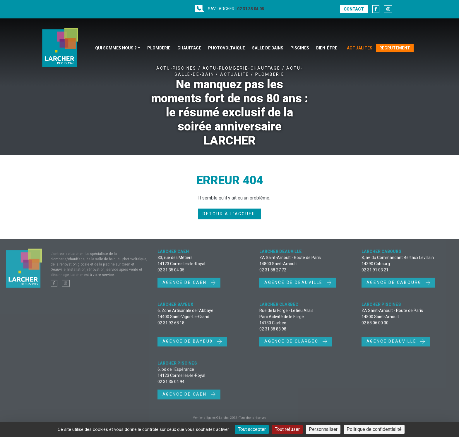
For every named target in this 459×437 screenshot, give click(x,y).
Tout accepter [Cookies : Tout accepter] (252, 429)
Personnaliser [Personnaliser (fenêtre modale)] (323, 429)
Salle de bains (267, 48)
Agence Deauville (392, 344)
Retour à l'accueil (229, 213)
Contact (354, 9)
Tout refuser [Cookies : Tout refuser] (287, 429)
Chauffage (189, 48)
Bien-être (326, 48)
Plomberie (158, 48)
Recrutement (394, 48)
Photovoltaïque (226, 48)
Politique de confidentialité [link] (374, 429)
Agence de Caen (185, 285)
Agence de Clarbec (292, 344)
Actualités (359, 48)
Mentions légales (204, 420)
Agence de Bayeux (188, 344)
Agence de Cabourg (394, 285)
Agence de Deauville (294, 285)
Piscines (299, 48)
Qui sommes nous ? (116, 48)
